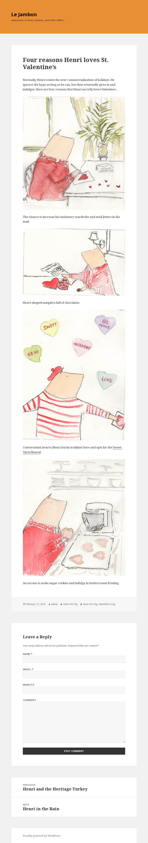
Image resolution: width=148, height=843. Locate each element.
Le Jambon (24, 14)
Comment (29, 700)
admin (54, 604)
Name (27, 654)
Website (28, 684)
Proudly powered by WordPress (41, 835)
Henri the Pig (70, 604)
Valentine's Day (106, 604)
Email (28, 669)
